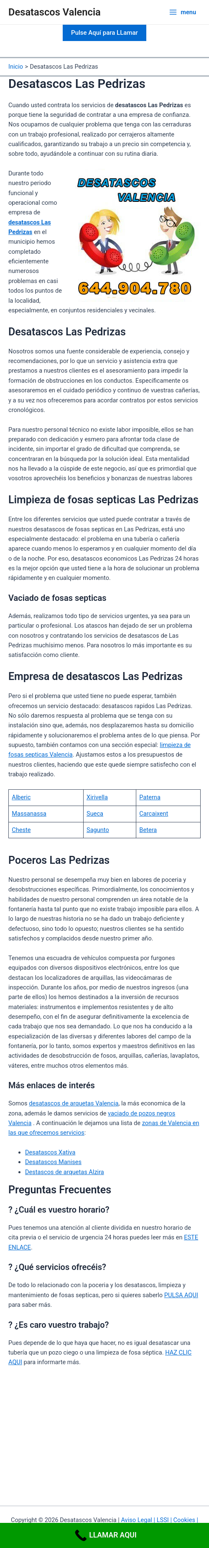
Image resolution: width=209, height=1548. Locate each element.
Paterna (149, 797)
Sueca (95, 813)
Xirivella (97, 797)
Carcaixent (153, 813)
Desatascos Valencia (54, 12)
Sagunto (98, 830)
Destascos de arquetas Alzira (64, 1172)
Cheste (21, 830)
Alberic (21, 797)
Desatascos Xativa (50, 1152)
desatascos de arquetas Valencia (73, 1103)
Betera (148, 830)
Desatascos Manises (53, 1162)
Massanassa (29, 813)
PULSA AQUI (181, 1295)
